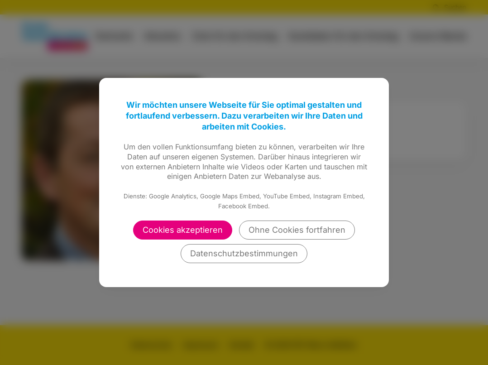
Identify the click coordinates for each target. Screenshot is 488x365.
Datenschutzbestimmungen (244, 253)
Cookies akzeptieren (183, 230)
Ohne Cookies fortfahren (297, 230)
